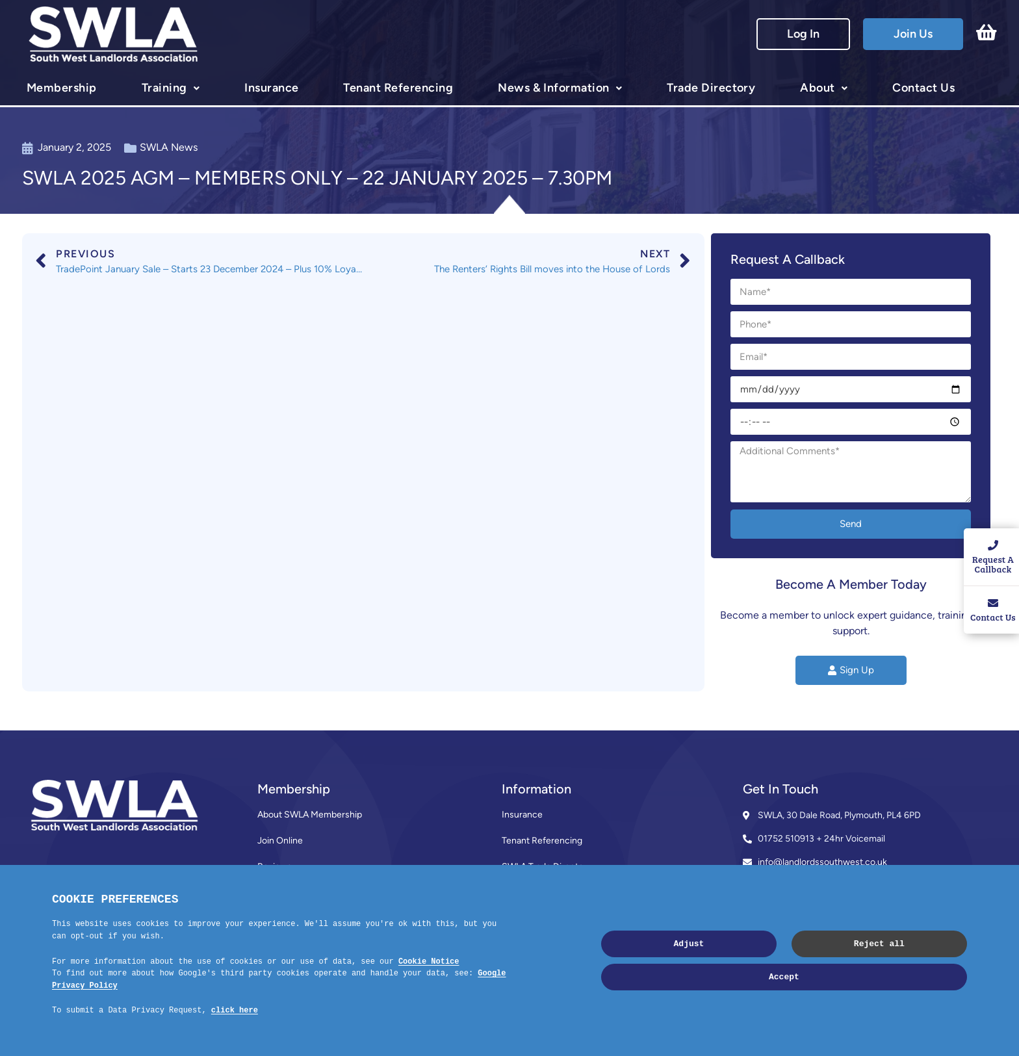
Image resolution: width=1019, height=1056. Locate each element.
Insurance (271, 88)
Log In (803, 34)
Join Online (280, 840)
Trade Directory (711, 88)
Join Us (913, 34)
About (817, 88)
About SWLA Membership (309, 814)
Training (164, 88)
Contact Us (923, 88)
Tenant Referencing (398, 88)
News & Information (554, 88)
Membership (62, 88)
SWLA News (169, 147)
